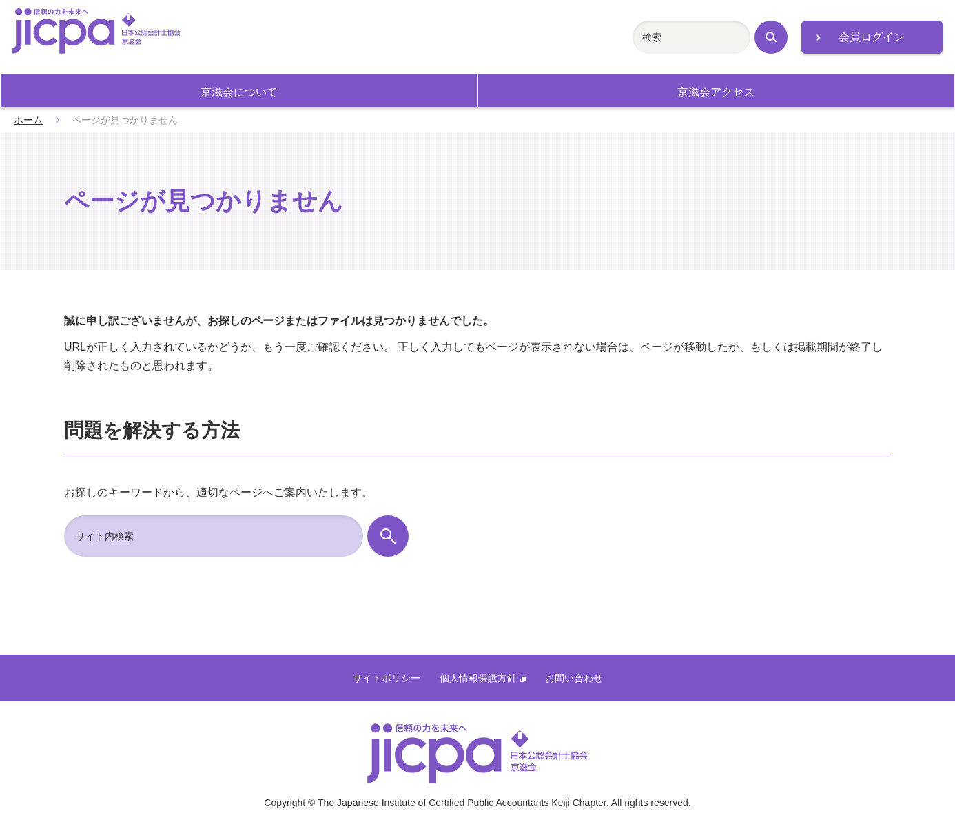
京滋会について (239, 92)
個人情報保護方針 (483, 677)
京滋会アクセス (715, 92)
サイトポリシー (386, 677)
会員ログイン (872, 37)
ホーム (28, 119)
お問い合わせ (574, 677)
